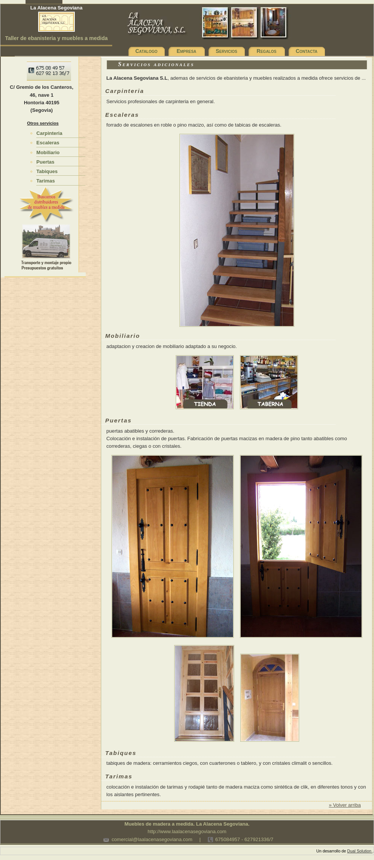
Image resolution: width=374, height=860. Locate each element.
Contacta (307, 51)
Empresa (186, 51)
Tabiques (46, 171)
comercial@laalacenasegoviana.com (151, 839)
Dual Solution (359, 851)
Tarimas (45, 181)
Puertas (45, 162)
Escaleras (47, 142)
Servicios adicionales (156, 64)
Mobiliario (47, 152)
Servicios (226, 51)
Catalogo (146, 51)
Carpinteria (49, 133)
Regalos (266, 51)
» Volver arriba (345, 805)
